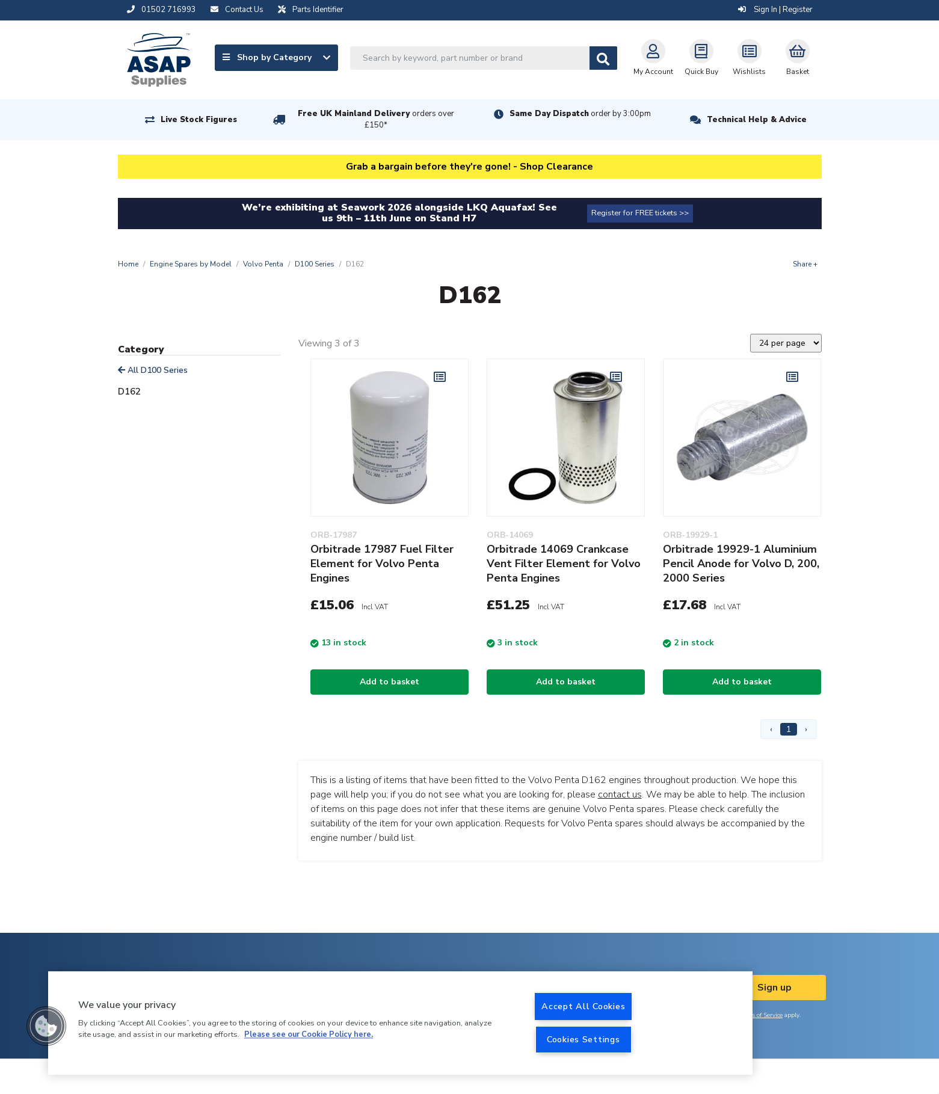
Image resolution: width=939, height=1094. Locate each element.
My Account (653, 57)
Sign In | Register (775, 9)
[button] (46, 1026)
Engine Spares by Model (191, 264)
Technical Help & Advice (757, 119)
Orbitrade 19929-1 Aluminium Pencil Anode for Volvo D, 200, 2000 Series (741, 563)
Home (128, 264)
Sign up (774, 987)
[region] (400, 1023)
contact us (620, 794)
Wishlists (749, 57)
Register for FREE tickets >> (640, 212)
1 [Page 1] (788, 729)
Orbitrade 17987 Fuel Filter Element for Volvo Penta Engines (382, 563)
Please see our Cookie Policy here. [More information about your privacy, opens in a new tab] (308, 1035)
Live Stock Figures (199, 119)
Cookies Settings (583, 1039)
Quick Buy (701, 57)
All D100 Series (153, 370)
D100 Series (314, 264)
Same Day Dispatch (580, 113)
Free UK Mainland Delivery (376, 119)
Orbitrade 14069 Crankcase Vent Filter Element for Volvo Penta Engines (564, 563)
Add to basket (389, 681)
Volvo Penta (263, 264)
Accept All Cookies (583, 1006)
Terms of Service (760, 1015)
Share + (805, 264)
